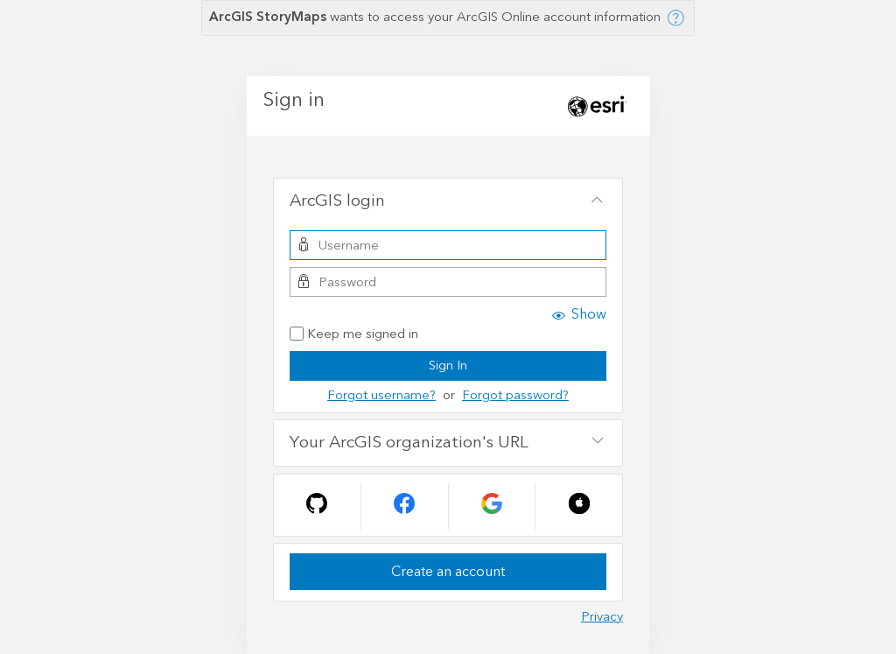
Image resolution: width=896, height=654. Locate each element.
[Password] (448, 282)
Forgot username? (381, 395)
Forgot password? (515, 395)
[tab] (448, 201)
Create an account (448, 571)
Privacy (602, 617)
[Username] (448, 245)
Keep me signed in (354, 335)
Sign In (448, 365)
